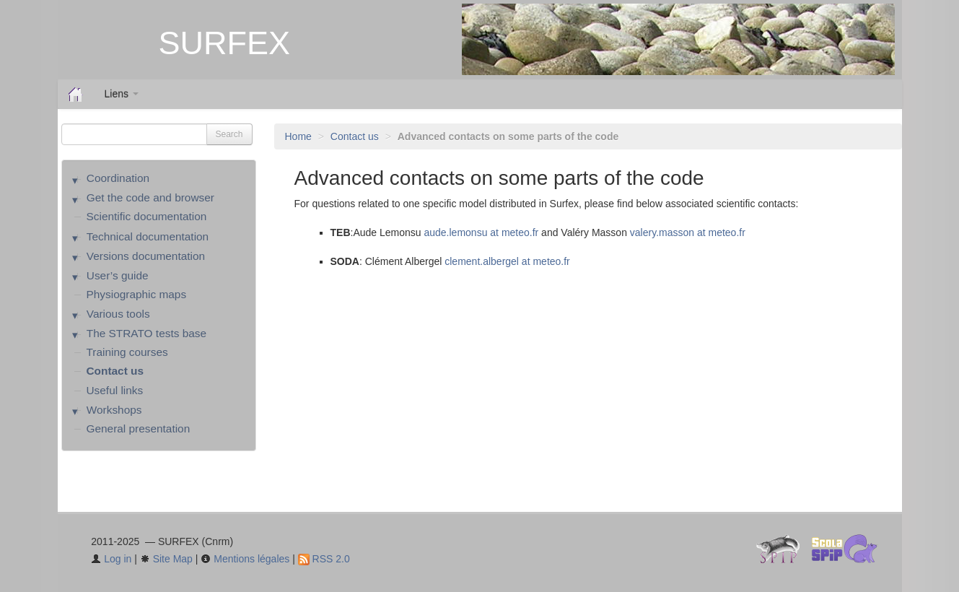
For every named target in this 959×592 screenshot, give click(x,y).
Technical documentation (148, 236)
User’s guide (118, 275)
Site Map (166, 559)
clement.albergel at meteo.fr (507, 261)
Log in (111, 559)
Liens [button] (122, 94)
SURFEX (225, 43)
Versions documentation (146, 256)
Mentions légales (245, 559)
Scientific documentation (147, 216)
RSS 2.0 (324, 559)
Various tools (118, 314)
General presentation (139, 428)
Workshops (114, 410)
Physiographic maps (137, 294)
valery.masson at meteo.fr (687, 232)
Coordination (118, 178)
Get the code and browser (150, 197)
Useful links (115, 390)
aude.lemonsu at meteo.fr (481, 232)
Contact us (354, 136)
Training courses (127, 352)
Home (298, 136)
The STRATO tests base (146, 333)
